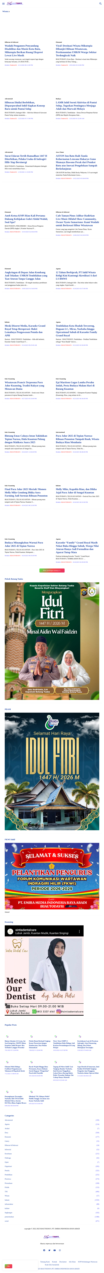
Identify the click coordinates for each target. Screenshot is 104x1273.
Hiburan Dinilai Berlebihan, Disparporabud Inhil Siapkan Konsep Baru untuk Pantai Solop (25, 105)
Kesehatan (52, 1154)
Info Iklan (72, 1262)
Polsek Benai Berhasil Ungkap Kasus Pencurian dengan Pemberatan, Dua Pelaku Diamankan (39, 1044)
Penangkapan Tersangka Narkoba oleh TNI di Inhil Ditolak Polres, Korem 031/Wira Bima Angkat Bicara (15, 1100)
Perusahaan (52, 1183)
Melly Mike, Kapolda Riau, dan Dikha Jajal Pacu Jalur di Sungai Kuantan (76, 491)
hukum (52, 1200)
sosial (52, 1221)
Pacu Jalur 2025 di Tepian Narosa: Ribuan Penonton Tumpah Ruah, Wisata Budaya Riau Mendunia (77, 439)
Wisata (52, 1196)
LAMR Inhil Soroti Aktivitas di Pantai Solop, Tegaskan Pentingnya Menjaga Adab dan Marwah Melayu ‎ (76, 105)
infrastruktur (52, 1204)
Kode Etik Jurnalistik (52, 1265)
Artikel (52, 1128)
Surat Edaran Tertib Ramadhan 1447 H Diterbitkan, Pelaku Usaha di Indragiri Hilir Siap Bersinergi (26, 159)
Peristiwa (52, 1179)
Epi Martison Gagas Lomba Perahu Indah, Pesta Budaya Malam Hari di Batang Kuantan (75, 385)
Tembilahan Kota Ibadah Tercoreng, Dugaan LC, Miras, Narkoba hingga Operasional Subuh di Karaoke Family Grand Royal (76, 330)
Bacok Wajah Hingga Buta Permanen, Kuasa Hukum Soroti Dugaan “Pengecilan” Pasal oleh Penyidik (39, 1070)
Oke (8, 1266)
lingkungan (52, 1213)
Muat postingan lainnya (51, 570)
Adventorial (52, 1120)
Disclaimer (63, 1262)
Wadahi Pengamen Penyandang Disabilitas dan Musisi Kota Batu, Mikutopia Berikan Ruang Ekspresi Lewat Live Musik (24, 50)
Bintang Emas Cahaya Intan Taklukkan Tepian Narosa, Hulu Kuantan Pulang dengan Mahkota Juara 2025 (26, 439)
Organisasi (52, 1166)
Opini (52, 1162)
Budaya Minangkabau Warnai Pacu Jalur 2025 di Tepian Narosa (24, 544)
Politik (52, 1187)
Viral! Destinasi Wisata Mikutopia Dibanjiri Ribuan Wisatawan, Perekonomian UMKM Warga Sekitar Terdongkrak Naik (76, 50)
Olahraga (52, 1158)
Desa (52, 1133)
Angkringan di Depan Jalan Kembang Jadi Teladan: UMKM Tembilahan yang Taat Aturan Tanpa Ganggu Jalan (26, 275)
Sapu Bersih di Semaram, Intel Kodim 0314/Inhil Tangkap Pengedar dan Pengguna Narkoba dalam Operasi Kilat (88, 1070)
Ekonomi (52, 1137)
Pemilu (52, 1170)
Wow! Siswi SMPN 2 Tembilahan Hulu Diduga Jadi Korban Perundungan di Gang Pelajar (64, 1044)
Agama (52, 1124)
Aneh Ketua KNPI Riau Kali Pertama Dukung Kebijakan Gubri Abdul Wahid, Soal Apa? (26, 219)
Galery (52, 1141)
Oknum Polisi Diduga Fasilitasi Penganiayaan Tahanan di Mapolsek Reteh (15, 1069)
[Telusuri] (101, 4)
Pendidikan (52, 1175)
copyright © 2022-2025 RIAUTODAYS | (38, 1269)
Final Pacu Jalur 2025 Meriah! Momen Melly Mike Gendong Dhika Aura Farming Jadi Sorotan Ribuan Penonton (26, 492)
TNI (52, 1192)
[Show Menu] (3, 4)
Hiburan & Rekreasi (52, 1145)
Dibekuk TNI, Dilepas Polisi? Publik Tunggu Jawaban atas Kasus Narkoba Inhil (39, 1099)
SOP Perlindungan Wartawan (87, 1262)
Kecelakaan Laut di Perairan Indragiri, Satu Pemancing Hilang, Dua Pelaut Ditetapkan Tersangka (87, 1044)
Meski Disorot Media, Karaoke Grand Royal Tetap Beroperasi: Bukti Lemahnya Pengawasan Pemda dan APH (25, 330)
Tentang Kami (45, 1262)
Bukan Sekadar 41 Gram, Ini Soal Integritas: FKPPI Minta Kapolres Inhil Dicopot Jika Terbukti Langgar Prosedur (15, 1044)
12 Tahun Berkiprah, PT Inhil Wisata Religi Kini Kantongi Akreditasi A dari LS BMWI (76, 275)
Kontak (54, 1262)
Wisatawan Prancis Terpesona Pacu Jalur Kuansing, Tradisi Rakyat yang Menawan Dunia (24, 385)
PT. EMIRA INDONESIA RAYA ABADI (66, 1229)
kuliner (52, 1208)
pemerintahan (52, 1217)
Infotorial (52, 1149)
